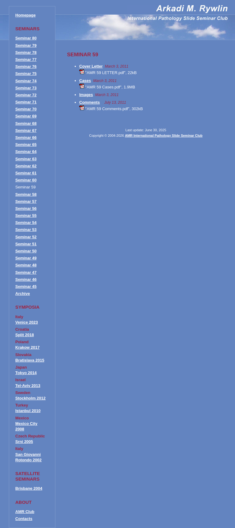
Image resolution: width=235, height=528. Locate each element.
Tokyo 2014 (26, 372)
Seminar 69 (25, 116)
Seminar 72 (25, 95)
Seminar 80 (25, 38)
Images (86, 94)
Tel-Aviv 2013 (27, 385)
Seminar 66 (25, 137)
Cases (85, 80)
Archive (22, 293)
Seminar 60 (25, 180)
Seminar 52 (25, 237)
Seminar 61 (25, 173)
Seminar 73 (25, 88)
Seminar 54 (25, 222)
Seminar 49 (25, 258)
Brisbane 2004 (28, 488)
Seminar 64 (25, 151)
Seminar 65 (25, 144)
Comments (89, 102)
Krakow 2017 (27, 347)
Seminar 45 (25, 286)
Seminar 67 (25, 130)
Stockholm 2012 (30, 398)
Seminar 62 (25, 166)
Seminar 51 (25, 244)
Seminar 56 (25, 208)
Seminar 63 (25, 159)
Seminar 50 (25, 251)
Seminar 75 (25, 73)
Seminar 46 (25, 279)
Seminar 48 (25, 265)
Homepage (25, 15)
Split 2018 (24, 335)
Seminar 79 (25, 45)
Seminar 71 (25, 102)
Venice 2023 (26, 322)
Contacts (23, 518)
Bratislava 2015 (29, 360)
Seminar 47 (25, 272)
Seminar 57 (25, 201)
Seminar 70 (25, 109)
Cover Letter (91, 66)
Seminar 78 (25, 52)
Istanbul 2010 (27, 410)
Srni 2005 (24, 441)
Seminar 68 (25, 123)
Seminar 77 (25, 59)
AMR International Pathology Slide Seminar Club (164, 135)
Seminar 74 (25, 81)
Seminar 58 (25, 194)
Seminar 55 (25, 215)
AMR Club (24, 511)
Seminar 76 (25, 66)
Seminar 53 (25, 229)
